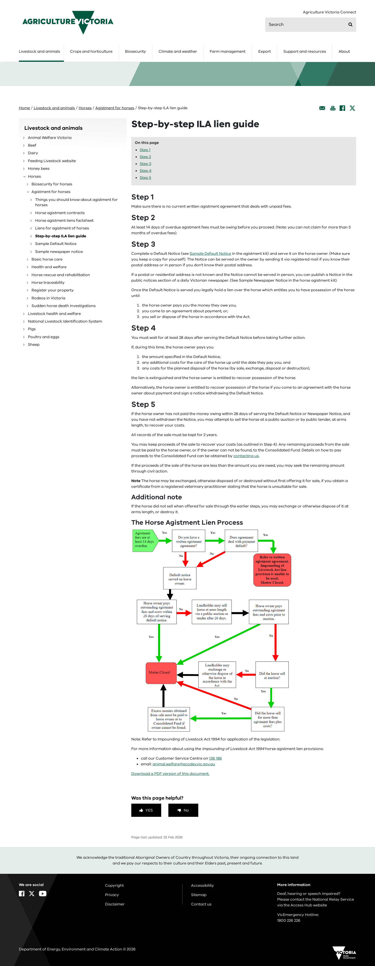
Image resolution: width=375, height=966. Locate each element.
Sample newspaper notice (59, 251)
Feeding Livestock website (52, 161)
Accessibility (202, 885)
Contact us (201, 904)
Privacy (112, 895)
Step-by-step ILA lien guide (60, 236)
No (186, 810)
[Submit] (350, 24)
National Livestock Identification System (65, 321)
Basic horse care (47, 259)
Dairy (33, 153)
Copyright (114, 885)
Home (24, 108)
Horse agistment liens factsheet (64, 220)
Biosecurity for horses (52, 184)
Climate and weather (178, 51)
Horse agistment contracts (60, 213)
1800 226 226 (288, 920)
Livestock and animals (39, 51)
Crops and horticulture (91, 51)
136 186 (215, 758)
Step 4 (145, 170)
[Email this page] (322, 108)
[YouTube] (42, 893)
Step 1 (145, 150)
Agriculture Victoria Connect (329, 12)
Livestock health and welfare (54, 313)
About (344, 51)
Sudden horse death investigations (64, 305)
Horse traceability (48, 282)
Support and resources (304, 51)
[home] (67, 22)
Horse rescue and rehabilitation (61, 275)
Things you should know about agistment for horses (76, 202)
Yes (149, 810)
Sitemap (198, 895)
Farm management (227, 51)
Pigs (32, 329)
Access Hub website (309, 905)
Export (264, 51)
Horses (85, 108)
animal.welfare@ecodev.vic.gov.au (184, 764)
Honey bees (39, 168)
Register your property (53, 290)
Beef (32, 145)
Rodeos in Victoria (48, 298)
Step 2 (145, 156)
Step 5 (145, 177)
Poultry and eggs (43, 337)
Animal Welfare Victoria (50, 137)
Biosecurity (135, 51)
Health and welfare (49, 267)
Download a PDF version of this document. (170, 773)
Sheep (33, 344)
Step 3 (145, 163)
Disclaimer (115, 904)
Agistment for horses (114, 108)
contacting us (246, 456)
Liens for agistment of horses (62, 228)
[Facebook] (342, 108)
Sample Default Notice (56, 243)
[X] (352, 108)
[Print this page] (332, 108)
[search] (310, 24)
